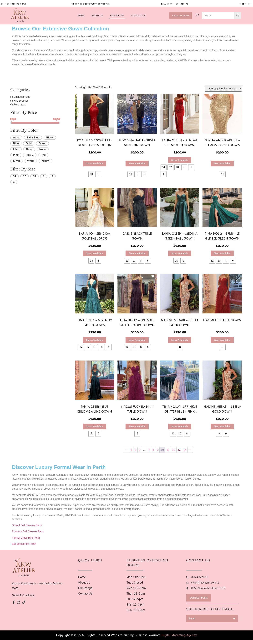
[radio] (91, 174)
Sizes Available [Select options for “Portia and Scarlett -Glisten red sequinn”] (94, 163)
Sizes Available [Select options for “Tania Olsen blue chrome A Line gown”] (94, 426)
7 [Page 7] (149, 450)
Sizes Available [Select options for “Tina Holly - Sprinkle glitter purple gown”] (137, 340)
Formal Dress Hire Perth (26, 537)
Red (43, 155)
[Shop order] (223, 89)
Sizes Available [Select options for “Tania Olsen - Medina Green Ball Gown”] (179, 253)
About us (97, 15)
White (30, 160)
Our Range (117, 15)
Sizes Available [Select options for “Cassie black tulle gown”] (137, 253)
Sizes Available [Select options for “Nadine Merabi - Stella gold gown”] (179, 340)
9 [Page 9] (157, 450)
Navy (29, 149)
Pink (16, 155)
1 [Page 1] (131, 450)
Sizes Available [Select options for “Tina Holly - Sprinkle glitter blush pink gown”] (179, 426)
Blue (16, 143)
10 (34, 176)
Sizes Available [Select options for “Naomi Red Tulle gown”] (222, 340)
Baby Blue (33, 137)
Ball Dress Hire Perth (24, 543)
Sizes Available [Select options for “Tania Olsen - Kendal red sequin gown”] (179, 160)
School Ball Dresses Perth (27, 525)
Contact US (138, 15)
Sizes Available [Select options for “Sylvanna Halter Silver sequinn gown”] (137, 163)
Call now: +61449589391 (181, 4)
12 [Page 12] (173, 450)
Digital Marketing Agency (179, 635)
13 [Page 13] (179, 450)
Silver (16, 160)
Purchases (20, 104)
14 (14, 176)
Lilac (16, 149)
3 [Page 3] (139, 450)
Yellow (45, 160)
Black (49, 137)
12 (24, 176)
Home (81, 15)
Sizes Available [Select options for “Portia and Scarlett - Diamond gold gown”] (222, 163)
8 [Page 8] (153, 450)
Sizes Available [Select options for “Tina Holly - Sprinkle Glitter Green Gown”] (222, 253)
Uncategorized (22, 96)
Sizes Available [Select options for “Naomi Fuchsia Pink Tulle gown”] (137, 426)
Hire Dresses (21, 100)
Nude (42, 149)
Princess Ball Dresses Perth (28, 531)
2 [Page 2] (135, 450)
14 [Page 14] (184, 450)
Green (42, 143)
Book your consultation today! (97, 4)
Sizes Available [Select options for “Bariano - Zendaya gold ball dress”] (94, 253)
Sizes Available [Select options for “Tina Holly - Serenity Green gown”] (94, 340)
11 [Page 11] (168, 450)
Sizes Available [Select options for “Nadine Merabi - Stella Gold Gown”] (222, 426)
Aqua (16, 137)
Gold (29, 143)
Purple (30, 155)
